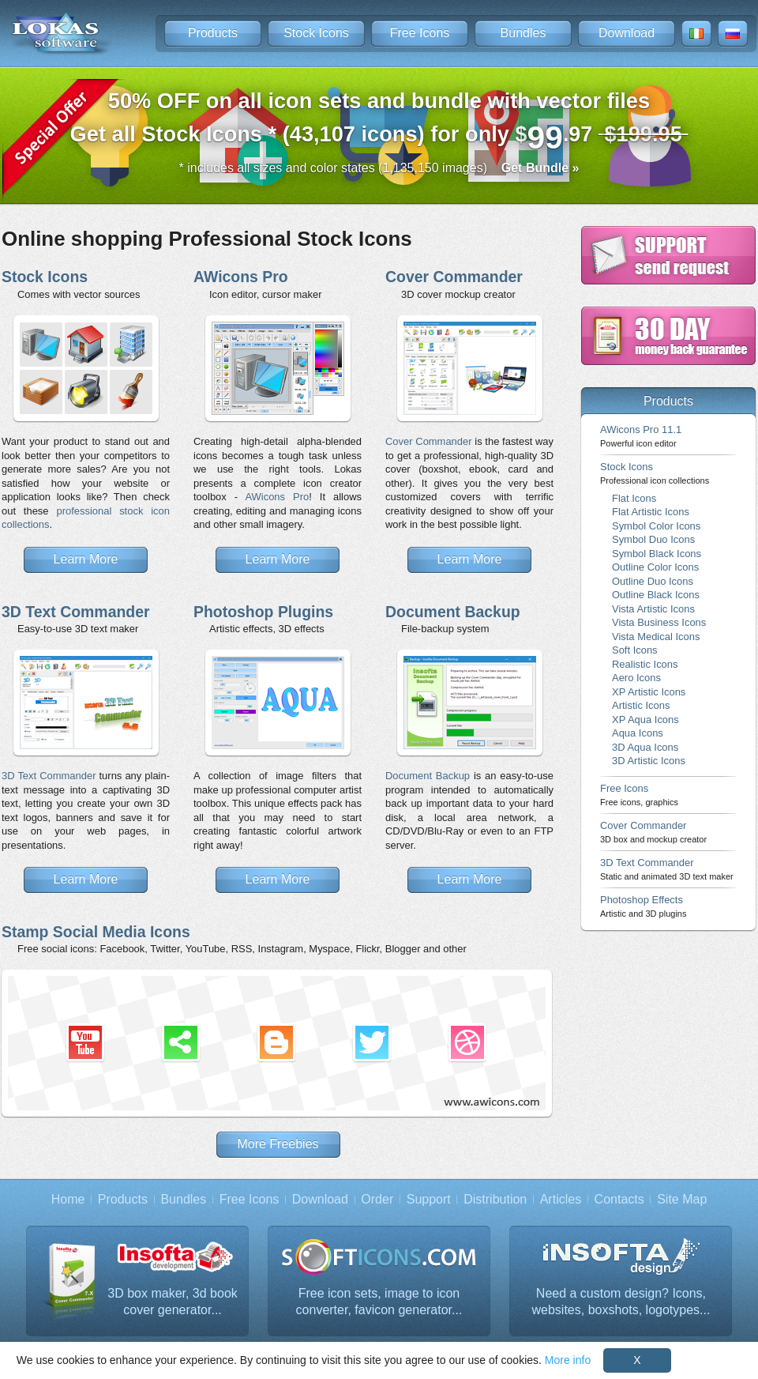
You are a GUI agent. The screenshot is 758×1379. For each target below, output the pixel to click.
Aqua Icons (637, 733)
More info (568, 1360)
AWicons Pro (240, 276)
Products (213, 33)
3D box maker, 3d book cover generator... (172, 1302)
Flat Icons (634, 498)
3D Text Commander (76, 611)
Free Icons (420, 33)
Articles (560, 1199)
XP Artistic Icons (648, 692)
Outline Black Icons (656, 595)
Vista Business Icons (659, 622)
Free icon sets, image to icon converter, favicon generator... (379, 1302)
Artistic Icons (641, 705)
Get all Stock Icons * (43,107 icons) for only (379, 122)
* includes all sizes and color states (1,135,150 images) (379, 168)
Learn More (86, 559)
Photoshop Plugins (263, 611)
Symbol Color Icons (656, 526)
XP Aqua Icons (645, 719)
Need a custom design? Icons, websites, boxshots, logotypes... (621, 1302)
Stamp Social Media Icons (96, 931)
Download (627, 33)
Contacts (619, 1199)
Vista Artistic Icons (653, 609)
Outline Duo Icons (652, 581)
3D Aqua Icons (645, 747)
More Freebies (277, 1144)
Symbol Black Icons (656, 554)
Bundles (523, 33)
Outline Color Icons (655, 567)
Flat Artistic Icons (650, 512)
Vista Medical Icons (656, 636)
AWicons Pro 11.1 (640, 436)
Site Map (682, 1199)
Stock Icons (316, 33)
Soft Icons (635, 650)
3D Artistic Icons (648, 761)
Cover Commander (454, 276)
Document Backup (452, 611)
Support (429, 1199)
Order (377, 1199)
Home (68, 1199)
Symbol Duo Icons (653, 539)
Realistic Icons (645, 664)
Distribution (495, 1199)
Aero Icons (636, 678)
